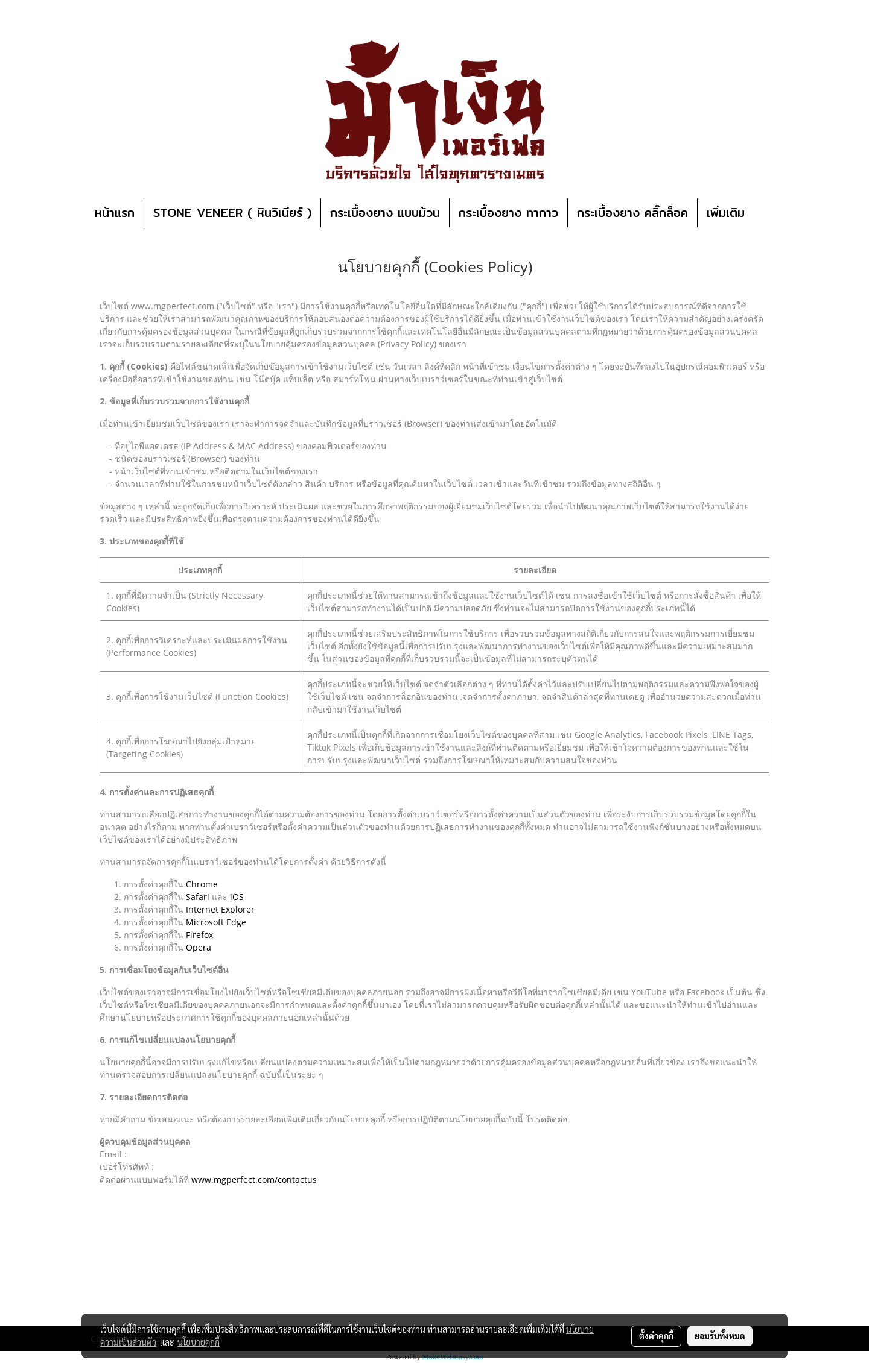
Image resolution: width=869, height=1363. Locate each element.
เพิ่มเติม (726, 212)
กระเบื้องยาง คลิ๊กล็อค (632, 212)
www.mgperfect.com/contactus (254, 1179)
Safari (197, 896)
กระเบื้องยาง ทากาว (508, 212)
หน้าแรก (115, 212)
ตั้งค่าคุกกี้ (656, 1335)
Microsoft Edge (216, 922)
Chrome (202, 884)
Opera (198, 947)
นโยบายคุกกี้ (198, 1341)
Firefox (199, 934)
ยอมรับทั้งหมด (720, 1335)
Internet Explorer (220, 909)
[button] (772, 213)
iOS (237, 896)
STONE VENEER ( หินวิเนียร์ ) (232, 212)
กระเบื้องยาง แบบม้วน (385, 212)
